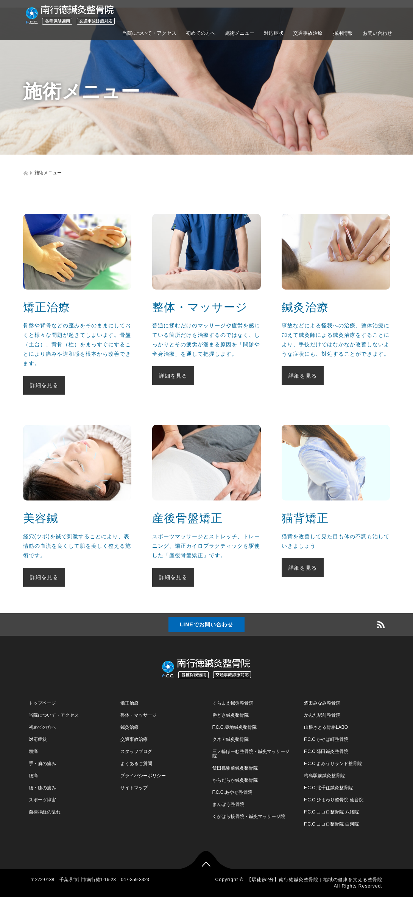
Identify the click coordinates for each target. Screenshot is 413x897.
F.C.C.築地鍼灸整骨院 (234, 727)
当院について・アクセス (149, 33)
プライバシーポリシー (143, 775)
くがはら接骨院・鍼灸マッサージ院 (248, 816)
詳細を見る (44, 385)
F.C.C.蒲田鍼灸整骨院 (326, 751)
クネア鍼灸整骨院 (230, 739)
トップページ (42, 703)
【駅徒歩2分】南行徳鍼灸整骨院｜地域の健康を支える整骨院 (315, 879)
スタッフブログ (136, 751)
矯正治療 (129, 703)
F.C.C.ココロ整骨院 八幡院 (331, 812)
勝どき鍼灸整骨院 (230, 715)
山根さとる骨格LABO (326, 727)
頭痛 (33, 751)
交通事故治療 (308, 33)
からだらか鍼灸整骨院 (235, 780)
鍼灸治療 (129, 727)
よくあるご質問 (136, 763)
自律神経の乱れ (45, 812)
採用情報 (342, 33)
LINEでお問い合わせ (206, 624)
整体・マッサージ (138, 715)
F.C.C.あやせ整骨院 (232, 792)
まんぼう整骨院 (228, 804)
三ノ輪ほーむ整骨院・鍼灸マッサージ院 (251, 754)
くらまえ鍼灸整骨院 (232, 703)
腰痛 (33, 775)
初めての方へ (200, 33)
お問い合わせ (377, 33)
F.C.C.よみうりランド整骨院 (333, 763)
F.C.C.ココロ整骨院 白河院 (331, 824)
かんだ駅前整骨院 (322, 715)
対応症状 (274, 33)
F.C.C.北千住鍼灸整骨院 (328, 787)
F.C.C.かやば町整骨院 (326, 739)
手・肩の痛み (42, 763)
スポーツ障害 (42, 799)
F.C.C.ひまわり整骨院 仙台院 (333, 799)
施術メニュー (239, 33)
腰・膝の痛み (42, 787)
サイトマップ (134, 787)
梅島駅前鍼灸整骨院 (324, 775)
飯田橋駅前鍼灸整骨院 (235, 768)
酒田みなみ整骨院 (322, 703)
